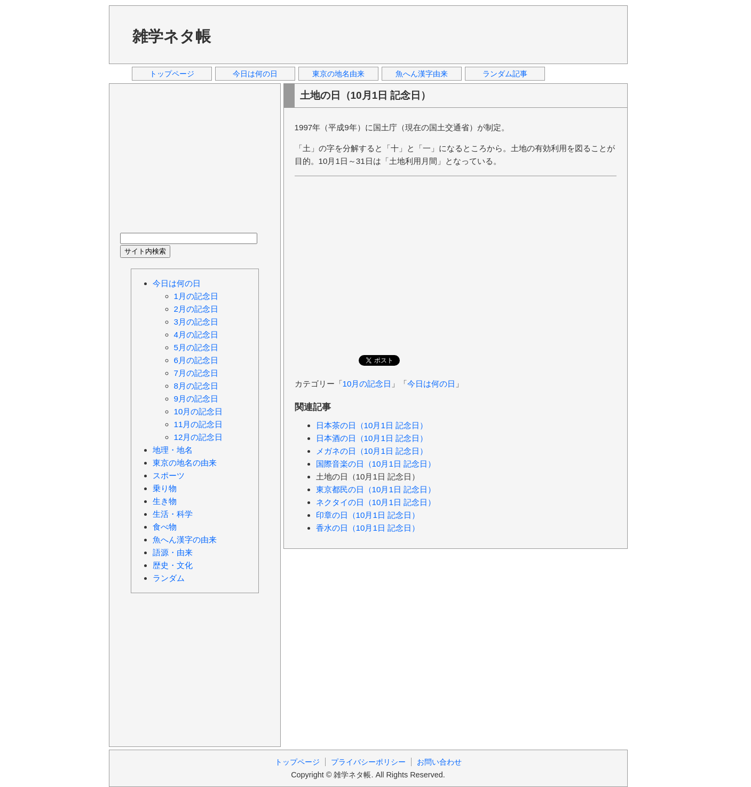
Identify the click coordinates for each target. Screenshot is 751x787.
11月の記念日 (198, 424)
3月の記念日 (196, 321)
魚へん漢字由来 (422, 73)
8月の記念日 (196, 385)
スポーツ (169, 475)
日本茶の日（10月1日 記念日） (372, 425)
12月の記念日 (198, 437)
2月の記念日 (196, 308)
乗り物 (165, 488)
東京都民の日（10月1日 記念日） (376, 489)
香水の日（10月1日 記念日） (368, 527)
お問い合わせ (439, 762)
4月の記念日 (196, 334)
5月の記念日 (196, 347)
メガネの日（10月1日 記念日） (372, 450)
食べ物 (165, 526)
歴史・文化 (173, 565)
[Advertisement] (423, 34)
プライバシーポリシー (368, 762)
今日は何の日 (255, 73)
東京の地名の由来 (185, 462)
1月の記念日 (196, 296)
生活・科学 (173, 513)
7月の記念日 (196, 372)
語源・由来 (173, 552)
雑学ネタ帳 (171, 36)
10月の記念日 (367, 383)
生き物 (165, 501)
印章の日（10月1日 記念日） (368, 515)
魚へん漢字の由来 (185, 539)
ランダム (169, 578)
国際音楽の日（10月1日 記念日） (376, 463)
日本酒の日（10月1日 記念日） (372, 438)
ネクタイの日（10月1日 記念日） (376, 502)
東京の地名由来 (338, 73)
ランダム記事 (505, 73)
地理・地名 (173, 449)
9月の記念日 (196, 398)
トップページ (171, 73)
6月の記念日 (196, 360)
